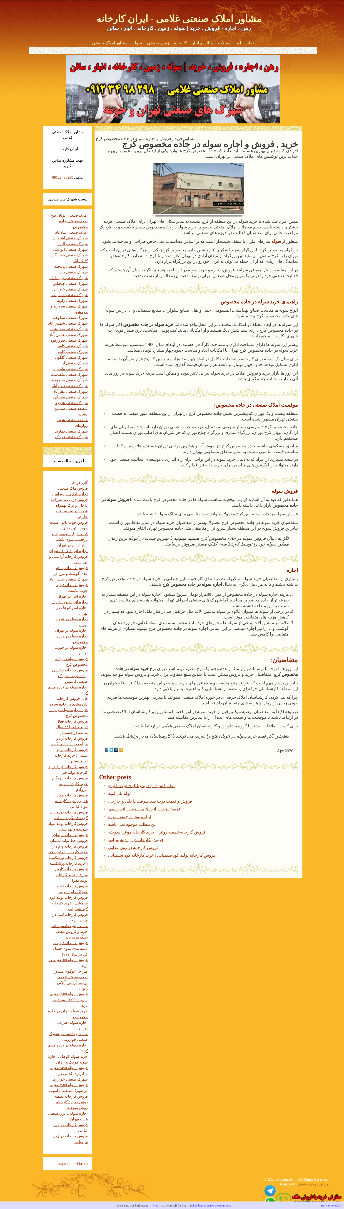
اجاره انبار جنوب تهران (70, 602)
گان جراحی (79, 483)
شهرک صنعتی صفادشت (69, 329)
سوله (137, 42)
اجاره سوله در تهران (71, 630)
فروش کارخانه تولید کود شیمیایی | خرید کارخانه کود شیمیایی (161, 855)
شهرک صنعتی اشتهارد (70, 238)
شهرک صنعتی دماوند (71, 431)
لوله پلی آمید (119, 793)
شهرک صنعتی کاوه (73, 352)
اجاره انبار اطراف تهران (68, 551)
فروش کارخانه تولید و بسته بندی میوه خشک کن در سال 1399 (70, 948)
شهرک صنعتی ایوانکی (70, 249)
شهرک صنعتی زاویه (72, 300)
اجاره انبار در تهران (72, 596)
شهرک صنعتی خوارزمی (69, 295)
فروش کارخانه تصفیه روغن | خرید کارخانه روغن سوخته (157, 832)
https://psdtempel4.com (70, 1163)
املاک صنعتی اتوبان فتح (69, 215)
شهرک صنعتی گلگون (71, 357)
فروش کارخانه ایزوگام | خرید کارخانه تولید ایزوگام (69, 784)
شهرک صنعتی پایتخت (71, 266)
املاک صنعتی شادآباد (71, 232)
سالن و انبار (202, 42)
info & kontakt (331, 1205)
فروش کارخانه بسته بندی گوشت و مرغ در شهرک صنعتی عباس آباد (68, 573)
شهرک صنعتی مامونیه (70, 369)
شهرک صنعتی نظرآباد (70, 391)
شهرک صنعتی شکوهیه (70, 317)
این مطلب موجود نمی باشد (132, 824)
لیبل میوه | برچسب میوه (129, 816)
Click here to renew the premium (210, 1205)
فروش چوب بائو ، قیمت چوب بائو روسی (144, 808)
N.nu (155, 1205)
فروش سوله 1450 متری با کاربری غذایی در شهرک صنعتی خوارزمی (69, 1073)
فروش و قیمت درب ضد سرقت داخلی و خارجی (150, 801)
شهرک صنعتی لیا (75, 363)
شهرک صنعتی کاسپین (71, 346)
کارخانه (180, 42)
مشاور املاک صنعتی (110, 42)
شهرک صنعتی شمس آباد (68, 323)
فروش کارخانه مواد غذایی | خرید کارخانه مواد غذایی (71, 801)
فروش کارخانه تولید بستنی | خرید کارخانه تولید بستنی (71, 755)
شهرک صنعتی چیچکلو (70, 283)
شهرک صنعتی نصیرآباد (70, 386)
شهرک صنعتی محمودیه (69, 380)
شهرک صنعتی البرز (73, 244)
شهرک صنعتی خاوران (71, 289)
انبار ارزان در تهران (72, 545)
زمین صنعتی (158, 42)
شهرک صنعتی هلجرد (71, 403)
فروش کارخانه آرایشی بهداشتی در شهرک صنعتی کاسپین (70, 676)
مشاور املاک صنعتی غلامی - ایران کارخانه (179, 19)
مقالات (224, 42)
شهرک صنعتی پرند (73, 272)
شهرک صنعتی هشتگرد (70, 397)
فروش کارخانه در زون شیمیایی (135, 839)
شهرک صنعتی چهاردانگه (69, 278)
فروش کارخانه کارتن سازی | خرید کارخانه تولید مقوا (71, 875)
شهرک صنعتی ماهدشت (69, 374)
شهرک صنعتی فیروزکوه (69, 340)
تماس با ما (244, 42)
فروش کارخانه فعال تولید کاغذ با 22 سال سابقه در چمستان (72, 727)
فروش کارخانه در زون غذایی (133, 847)
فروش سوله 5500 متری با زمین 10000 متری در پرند (69, 1000)
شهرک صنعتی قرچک (71, 437)
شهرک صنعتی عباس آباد (68, 335)
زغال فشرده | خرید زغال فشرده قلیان (141, 785)
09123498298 (62, 177)
